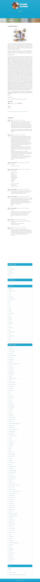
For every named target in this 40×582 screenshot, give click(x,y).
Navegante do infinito (12, 466)
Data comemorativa (12, 298)
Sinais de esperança (12, 524)
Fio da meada (11, 408)
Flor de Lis (10, 411)
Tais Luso (10, 534)
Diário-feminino (11, 386)
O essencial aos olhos (12, 472)
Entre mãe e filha (11, 396)
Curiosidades (11, 296)
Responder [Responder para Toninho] (24, 219)
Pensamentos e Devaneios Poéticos (15, 491)
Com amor (10, 376)
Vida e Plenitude (11, 548)
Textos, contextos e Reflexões (14, 542)
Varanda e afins (11, 544)
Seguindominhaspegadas (13, 515)
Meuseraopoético (11, 456)
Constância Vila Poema (12, 378)
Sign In (20, 11)
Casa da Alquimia (11, 367)
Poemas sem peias (12, 497)
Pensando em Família (12, 572)
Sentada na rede (11, 522)
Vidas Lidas (10, 550)
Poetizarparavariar (12, 499)
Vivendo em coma (11, 552)
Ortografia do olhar (12, 482)
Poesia (10, 315)
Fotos (9, 305)
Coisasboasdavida (12, 374)
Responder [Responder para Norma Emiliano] (27, 189)
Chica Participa (11, 369)
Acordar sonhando (12, 351)
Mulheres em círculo (12, 462)
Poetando (10, 271)
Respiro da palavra (12, 505)
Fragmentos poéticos (12, 417)
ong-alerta (10, 480)
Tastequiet (10, 538)
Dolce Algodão (11, 388)
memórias (10, 309)
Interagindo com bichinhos (13, 429)
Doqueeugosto (11, 390)
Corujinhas (10, 380)
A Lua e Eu (10, 347)
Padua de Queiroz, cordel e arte (14, 485)
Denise (12, 134)
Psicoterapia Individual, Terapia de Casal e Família (17, 574)
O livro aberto (11, 474)
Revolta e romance (12, 507)
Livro (9, 307)
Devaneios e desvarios (12, 384)
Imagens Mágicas (11, 427)
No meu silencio (11, 468)
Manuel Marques (14, 162)
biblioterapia (11, 288)
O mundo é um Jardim (12, 476)
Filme (9, 302)
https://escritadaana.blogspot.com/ (14, 423)
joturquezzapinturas (12, 431)
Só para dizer (11, 526)
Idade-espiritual (11, 425)
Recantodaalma (11, 503)
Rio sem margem (11, 509)
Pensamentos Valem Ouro (13, 493)
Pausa (10, 266)
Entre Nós (10, 400)
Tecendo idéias (11, 540)
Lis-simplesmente (11, 441)
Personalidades (11, 313)
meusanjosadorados (12, 454)
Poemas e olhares (12, 495)
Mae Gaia (10, 448)
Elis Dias (10, 394)
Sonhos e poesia (11, 530)
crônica (10, 294)
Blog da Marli (11, 361)
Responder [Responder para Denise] (24, 134)
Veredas (10, 546)
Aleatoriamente (11, 353)
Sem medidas (11, 517)
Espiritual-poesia (11, 404)
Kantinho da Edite (11, 433)
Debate (26, 111)
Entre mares (11, 398)
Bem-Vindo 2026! (11, 273)
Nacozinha (10, 464)
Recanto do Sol (11, 501)
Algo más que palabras (12, 355)
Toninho (12, 219)
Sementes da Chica (12, 519)
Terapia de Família (12, 331)
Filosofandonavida (12, 406)
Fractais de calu (11, 415)
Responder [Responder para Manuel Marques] (27, 162)
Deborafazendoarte (12, 382)
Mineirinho (10, 458)
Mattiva (10, 450)
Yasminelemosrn (11, 559)
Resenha (10, 321)
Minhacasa (10, 460)
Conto (24, 111)
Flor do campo (11, 413)
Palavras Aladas (11, 487)
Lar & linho (10, 437)
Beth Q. (12, 227)
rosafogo (10, 511)
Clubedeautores (11, 371)
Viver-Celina (11, 554)
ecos (9, 392)
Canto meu (10, 365)
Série (9, 329)
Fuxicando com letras (12, 419)
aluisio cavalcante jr (14, 169)
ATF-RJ (10, 570)
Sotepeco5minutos (12, 532)
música (10, 311)
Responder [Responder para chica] (23, 120)
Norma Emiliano (19, 111)
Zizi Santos (10, 561)
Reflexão (10, 319)
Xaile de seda (11, 556)
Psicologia (10, 317)
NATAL (10, 275)
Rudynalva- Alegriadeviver (13, 513)
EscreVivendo (11, 402)
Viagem (10, 337)
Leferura (10, 439)
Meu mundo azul (11, 452)
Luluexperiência (11, 443)
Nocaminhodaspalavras (13, 470)
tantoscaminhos (11, 536)
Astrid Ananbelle (14, 196)
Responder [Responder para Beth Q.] (24, 227)
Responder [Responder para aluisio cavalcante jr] (28, 169)
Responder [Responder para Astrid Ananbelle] (27, 196)
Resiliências (10, 323)
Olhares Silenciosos (12, 478)
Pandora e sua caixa (12, 489)
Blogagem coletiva (12, 290)
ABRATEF (10, 568)
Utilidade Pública (11, 335)
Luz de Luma (11, 445)
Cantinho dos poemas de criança (14, 363)
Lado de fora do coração (13, 435)
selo (9, 325)
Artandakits (10, 357)
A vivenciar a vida (11, 349)
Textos (10, 333)
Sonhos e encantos (12, 528)
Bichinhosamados (12, 359)
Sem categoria (11, 327)
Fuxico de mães (11, 421)
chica (12, 120)
